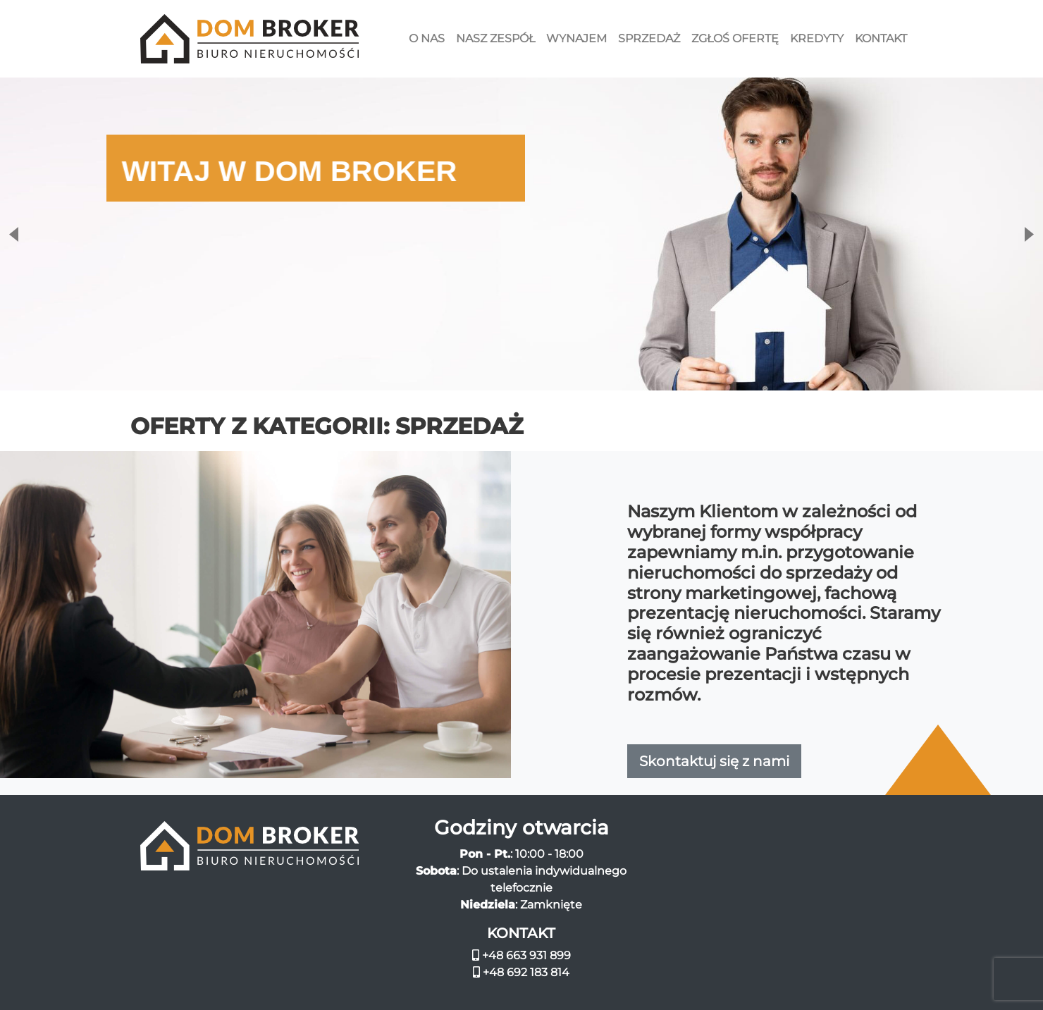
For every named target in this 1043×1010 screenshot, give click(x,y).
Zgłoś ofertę (735, 38)
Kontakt (881, 38)
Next (1030, 234)
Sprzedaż (649, 38)
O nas (427, 38)
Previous (13, 234)
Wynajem (576, 38)
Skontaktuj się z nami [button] (714, 761)
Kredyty (817, 38)
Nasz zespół (495, 38)
